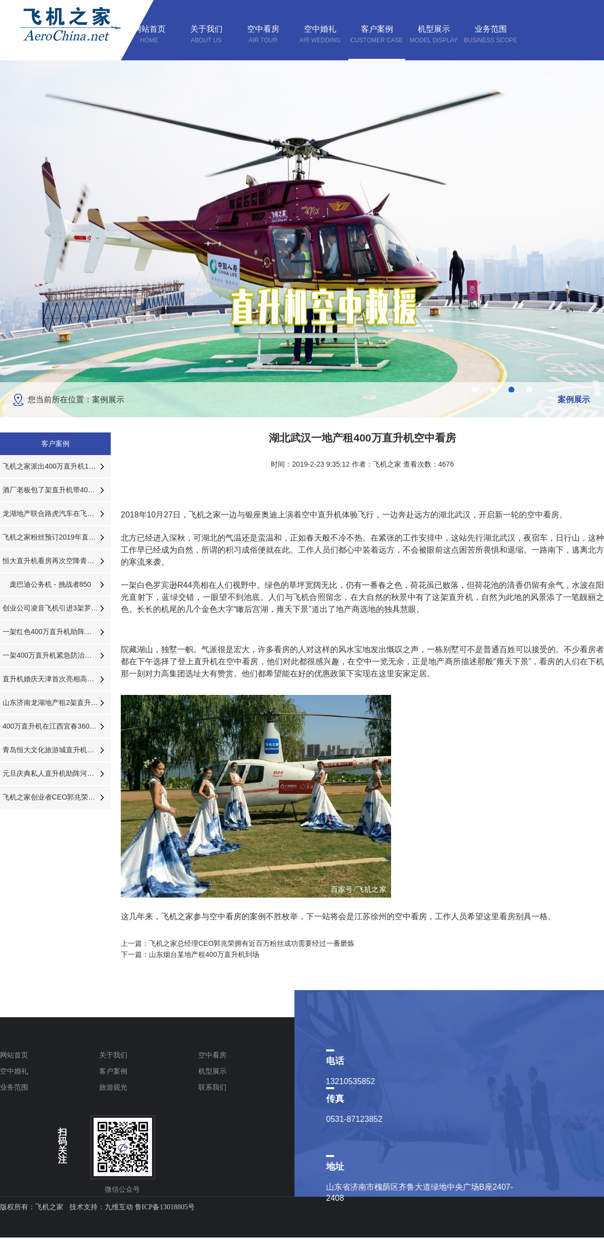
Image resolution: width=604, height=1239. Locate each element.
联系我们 (212, 1087)
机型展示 (212, 1071)
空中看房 (212, 1055)
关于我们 (113, 1055)
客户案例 (113, 1071)
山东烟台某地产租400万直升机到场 (204, 954)
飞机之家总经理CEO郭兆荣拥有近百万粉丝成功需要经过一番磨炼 (251, 943)
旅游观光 (113, 1087)
